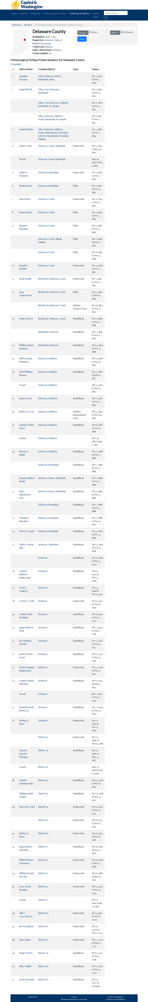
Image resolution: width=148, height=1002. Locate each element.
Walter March (26, 318)
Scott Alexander (27, 979)
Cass (46, 89)
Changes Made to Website (115, 999)
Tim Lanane (25, 939)
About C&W (96, 15)
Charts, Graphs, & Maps (55, 13)
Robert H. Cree (26, 411)
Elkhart (64, 102)
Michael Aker (25, 185)
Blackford (43, 278)
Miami (58, 238)
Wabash (42, 139)
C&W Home (16, 25)
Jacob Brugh (25, 278)
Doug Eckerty (26, 952)
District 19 (43, 859)
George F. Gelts (26, 600)
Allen (40, 76)
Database (35, 13)
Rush (51, 79)
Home (14, 13)
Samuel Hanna (26, 129)
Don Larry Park (27, 806)
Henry (58, 76)
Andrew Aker (25, 145)
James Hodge (25, 212)
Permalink (16, 64)
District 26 (43, 820)
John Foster (25, 199)
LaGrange (63, 132)
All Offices (28, 25)
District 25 (43, 846)
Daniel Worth (25, 89)
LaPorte (42, 135)
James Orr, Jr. (25, 398)
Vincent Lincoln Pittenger (24, 753)
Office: (114, 33)
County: (82, 33)
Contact (74, 997)
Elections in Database (115, 997)
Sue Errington (26, 926)
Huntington (51, 132)
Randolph (43, 79)
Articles (23, 13)
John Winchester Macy (24, 494)
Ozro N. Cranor (27, 531)
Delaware (49, 76)
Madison (53, 358)
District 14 (43, 737)
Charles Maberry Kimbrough (25, 574)
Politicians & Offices (79, 13)
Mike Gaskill (25, 966)
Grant (41, 119)
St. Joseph (54, 106)
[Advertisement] (107, 5)
